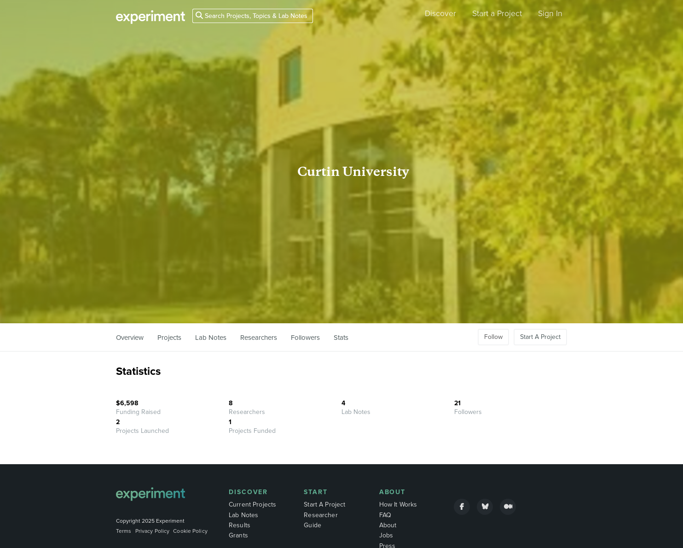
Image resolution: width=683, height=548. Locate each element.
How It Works (398, 504)
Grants (238, 535)
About (392, 492)
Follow (493, 337)
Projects (169, 337)
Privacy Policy (152, 531)
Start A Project (540, 337)
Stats (341, 337)
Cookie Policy (190, 531)
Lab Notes (210, 337)
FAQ (385, 515)
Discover (440, 13)
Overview (130, 337)
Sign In (550, 13)
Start (316, 492)
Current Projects (252, 504)
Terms (124, 531)
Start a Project (497, 13)
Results (239, 525)
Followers (305, 337)
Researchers (258, 337)
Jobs (386, 535)
